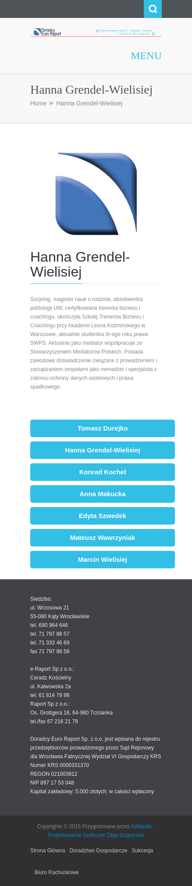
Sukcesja (142, 850)
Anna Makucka (102, 493)
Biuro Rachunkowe (57, 872)
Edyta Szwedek (102, 515)
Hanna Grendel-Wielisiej (102, 450)
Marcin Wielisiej (102, 559)
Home (38, 103)
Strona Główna (47, 850)
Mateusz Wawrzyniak (102, 537)
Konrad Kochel (102, 472)
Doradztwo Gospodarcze (98, 850)
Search (153, 9)
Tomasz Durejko (103, 428)
